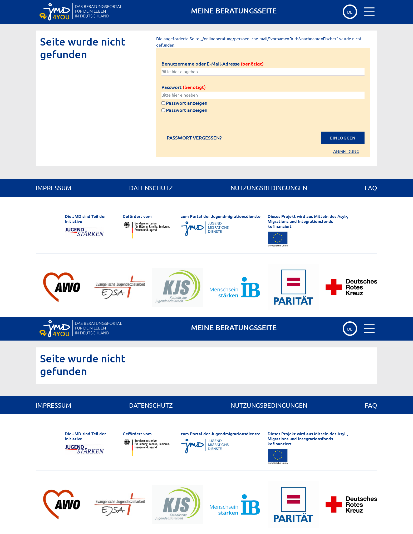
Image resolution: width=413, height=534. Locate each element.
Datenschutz (151, 188)
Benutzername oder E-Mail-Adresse (212, 64)
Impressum (53, 188)
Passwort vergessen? (194, 138)
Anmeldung (346, 151)
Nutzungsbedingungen (268, 188)
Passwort (183, 87)
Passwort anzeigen (184, 103)
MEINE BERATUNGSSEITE (234, 10)
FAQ (371, 188)
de (349, 11)
